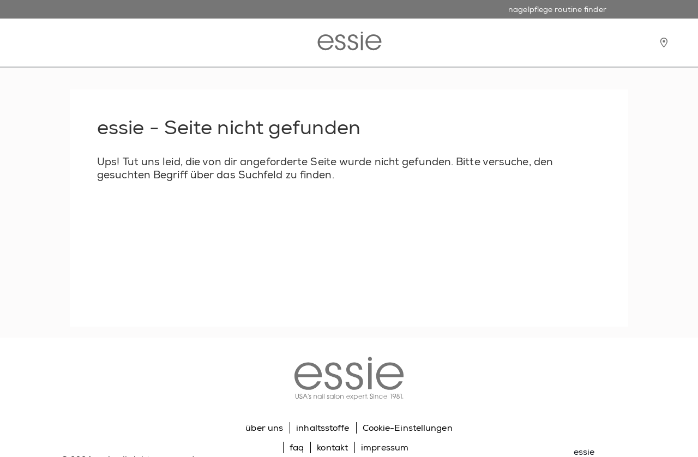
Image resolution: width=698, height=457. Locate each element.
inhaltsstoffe (322, 428)
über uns (264, 428)
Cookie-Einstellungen (408, 428)
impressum (384, 447)
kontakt (332, 447)
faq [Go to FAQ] (297, 447)
